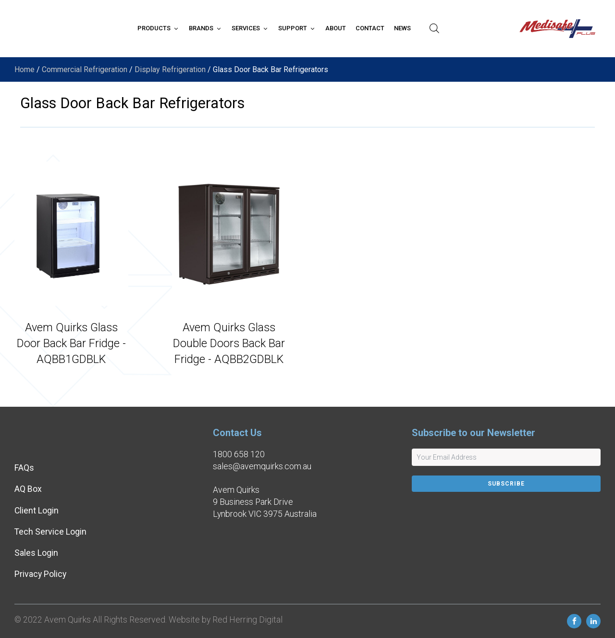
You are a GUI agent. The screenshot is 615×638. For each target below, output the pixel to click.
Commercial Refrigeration (84, 69)
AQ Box (28, 489)
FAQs (24, 468)
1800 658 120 (239, 454)
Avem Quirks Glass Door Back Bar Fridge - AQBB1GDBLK (71, 343)
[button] (158, 28)
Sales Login (36, 553)
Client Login (36, 510)
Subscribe (506, 483)
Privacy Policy (40, 574)
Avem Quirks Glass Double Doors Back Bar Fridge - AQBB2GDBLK (229, 343)
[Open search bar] (434, 28)
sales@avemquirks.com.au (262, 466)
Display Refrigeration (170, 69)
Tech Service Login (50, 532)
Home (24, 69)
